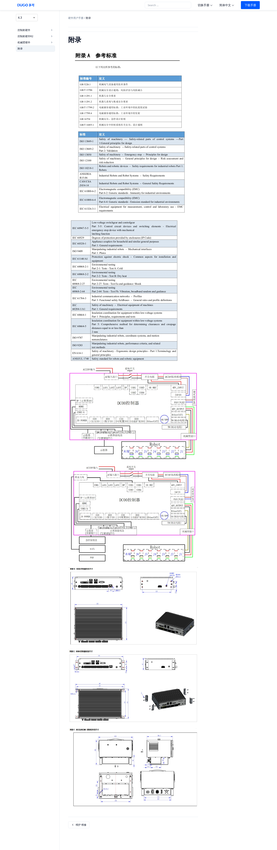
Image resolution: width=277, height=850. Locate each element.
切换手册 (203, 5)
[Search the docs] (168, 5)
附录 (20, 48)
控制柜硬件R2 (35, 36)
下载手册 (250, 5)
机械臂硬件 (35, 42)
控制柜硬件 (35, 30)
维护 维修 (79, 824)
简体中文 (225, 5)
